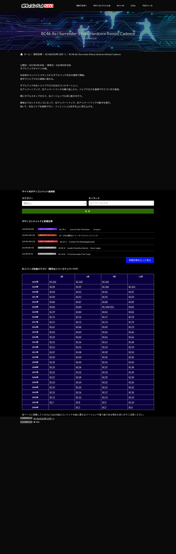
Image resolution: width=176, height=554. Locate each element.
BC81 (105, 311)
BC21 (105, 387)
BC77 (105, 317)
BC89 (131, 301)
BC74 (131, 322)
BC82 (131, 311)
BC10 (131, 402)
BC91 (78, 296)
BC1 (78, 407)
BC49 (105, 352)
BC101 (132, 286)
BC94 (52, 291)
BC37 (105, 367)
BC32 (78, 372)
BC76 (78, 317)
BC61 (105, 337)
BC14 (131, 397)
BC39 (52, 362)
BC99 (78, 286)
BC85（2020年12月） (47, 248)
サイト (23, 504)
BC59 (52, 337)
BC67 (52, 327)
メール (23, 491)
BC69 (105, 327)
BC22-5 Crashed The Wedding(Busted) (77, 242)
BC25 (105, 382)
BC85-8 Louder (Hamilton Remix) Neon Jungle (80, 248)
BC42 (131, 362)
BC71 (52, 322)
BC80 (78, 311)
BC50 (131, 352)
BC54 (131, 347)
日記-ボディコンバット (47, 235)
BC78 (131, 317)
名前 (22, 478)
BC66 (131, 332)
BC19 (52, 387)
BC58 (131, 342)
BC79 (52, 311)
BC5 (104, 407)
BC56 (78, 342)
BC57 (105, 342)
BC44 (78, 357)
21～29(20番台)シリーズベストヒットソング (78, 235)
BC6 (131, 407)
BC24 (78, 382)
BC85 (131, 306)
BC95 (78, 291)
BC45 (105, 357)
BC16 (78, 392)
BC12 (78, 397)
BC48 (78, 352)
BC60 (78, 337)
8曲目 (37, 422)
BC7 (52, 402)
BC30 (131, 377)
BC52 (78, 347)
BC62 (131, 337)
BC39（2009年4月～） (47, 229)
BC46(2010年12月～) (44, 418)
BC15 (52, 392)
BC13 (105, 397)
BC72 (78, 322)
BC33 (105, 372)
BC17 (105, 392)
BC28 (78, 377)
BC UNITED (108, 306)
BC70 (131, 327)
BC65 (105, 332)
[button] (140, 260)
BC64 (78, 332)
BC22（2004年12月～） (48, 241)
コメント (26, 444)
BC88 (105, 301)
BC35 (52, 367)
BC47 (52, 352)
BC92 (105, 296)
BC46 (131, 357)
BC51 (52, 347)
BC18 (131, 392)
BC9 (104, 402)
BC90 (52, 296)
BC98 (52, 286)
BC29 (105, 377)
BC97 (131, 291)
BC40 (78, 362)
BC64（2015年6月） (47, 254)
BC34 (131, 372)
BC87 (78, 301)
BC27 (52, 377)
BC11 (52, 397)
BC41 (105, 362)
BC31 (52, 372)
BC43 (52, 357)
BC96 (105, 291)
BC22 (131, 387)
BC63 (52, 332)
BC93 (131, 296)
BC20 (78, 387)
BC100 (105, 286)
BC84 (78, 306)
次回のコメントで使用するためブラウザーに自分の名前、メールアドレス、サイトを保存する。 (70, 517)
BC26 (131, 382)
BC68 (78, 327)
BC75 (52, 317)
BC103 (79, 281)
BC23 (52, 382)
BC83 (52, 306)
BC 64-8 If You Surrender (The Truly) (74, 254)
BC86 (52, 301)
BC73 (105, 322)
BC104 (105, 281)
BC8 (78, 402)
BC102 (53, 281)
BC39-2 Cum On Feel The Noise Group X (79, 229)
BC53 (105, 347)
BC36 (78, 367)
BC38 (131, 367)
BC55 (52, 342)
